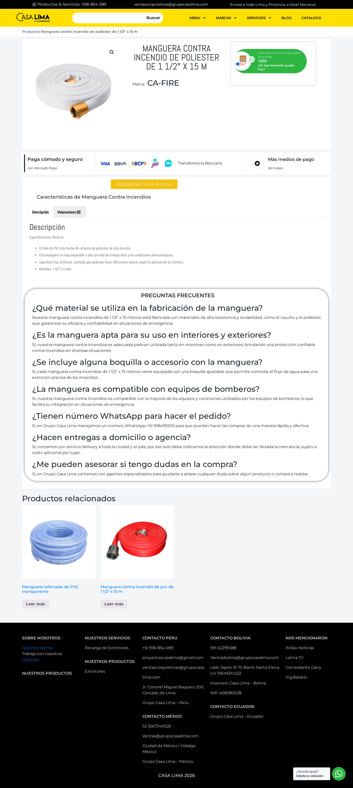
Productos (31, 32)
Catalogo (30, 659)
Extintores (95, 671)
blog (286, 18)
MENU (197, 18)
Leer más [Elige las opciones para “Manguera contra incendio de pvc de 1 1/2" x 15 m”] (114, 604)
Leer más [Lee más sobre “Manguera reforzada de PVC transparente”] (35, 604)
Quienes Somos (37, 647)
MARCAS (226, 18)
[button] (111, 52)
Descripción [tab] (40, 212)
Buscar (153, 17)
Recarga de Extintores (106, 647)
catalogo (311, 18)
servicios (259, 18)
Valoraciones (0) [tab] (69, 212)
